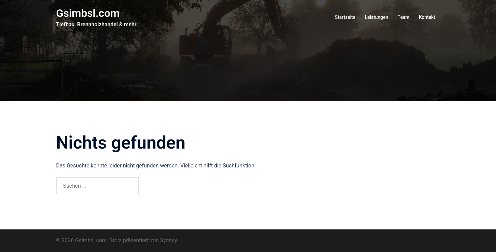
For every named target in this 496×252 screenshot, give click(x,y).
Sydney (168, 240)
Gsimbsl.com (88, 13)
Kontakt (427, 17)
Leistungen (376, 17)
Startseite (345, 17)
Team (403, 17)
